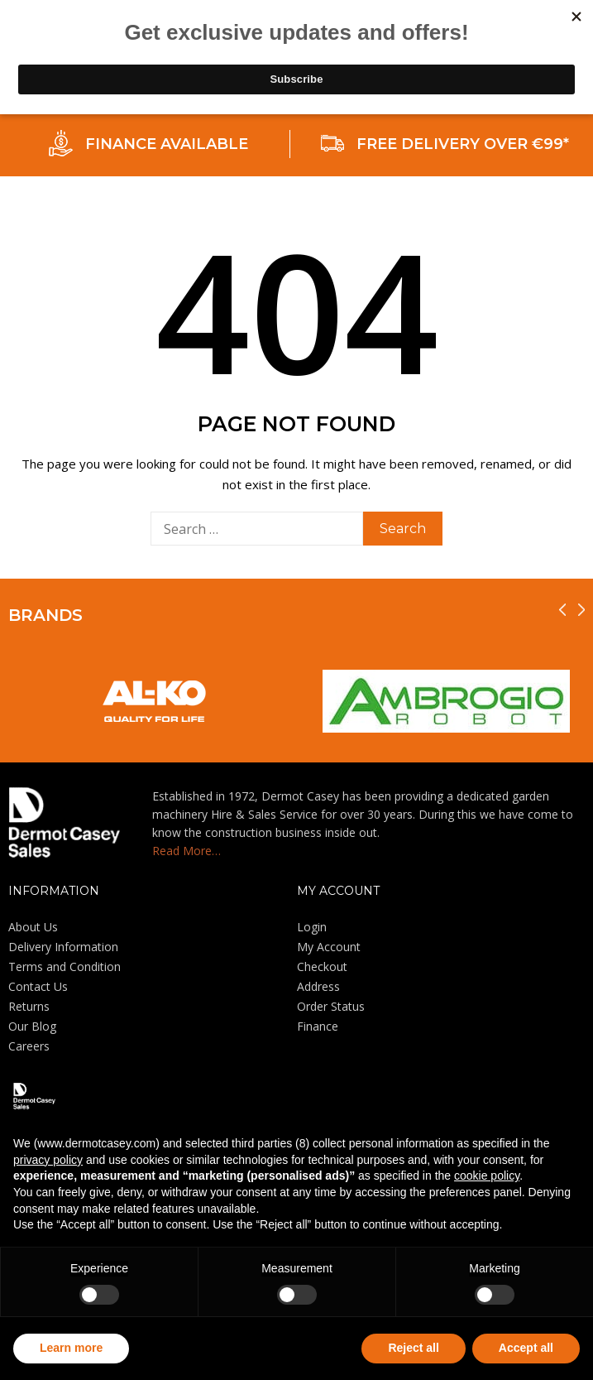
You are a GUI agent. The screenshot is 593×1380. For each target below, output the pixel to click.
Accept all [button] (526, 1347)
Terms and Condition (64, 966)
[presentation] (562, 610)
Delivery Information (63, 946)
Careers (29, 1046)
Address (318, 986)
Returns (29, 1006)
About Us (33, 927)
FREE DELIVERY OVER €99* (462, 144)
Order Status (331, 1006)
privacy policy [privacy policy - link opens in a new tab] (48, 1159)
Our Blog (32, 1026)
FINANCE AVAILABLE (166, 144)
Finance (317, 1026)
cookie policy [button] (486, 1175)
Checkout (322, 966)
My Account (329, 946)
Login (312, 927)
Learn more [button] (71, 1347)
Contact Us (38, 986)
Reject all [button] (413, 1347)
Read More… (186, 850)
